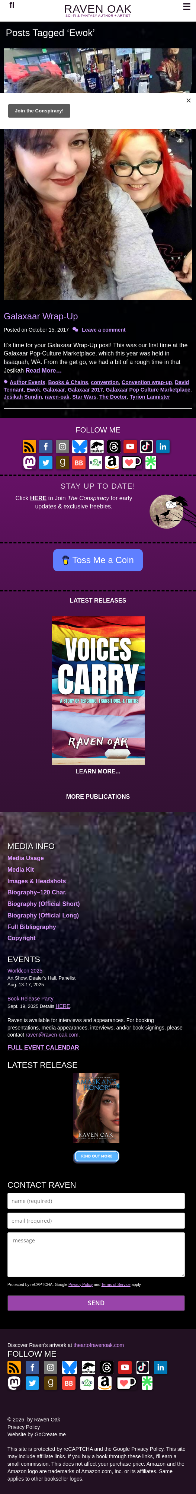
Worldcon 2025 (24, 971)
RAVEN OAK (98, 9)
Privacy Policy (80, 1284)
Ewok (33, 390)
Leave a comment (104, 330)
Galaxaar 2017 (85, 390)
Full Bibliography (31, 927)
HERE (38, 498)
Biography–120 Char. (37, 892)
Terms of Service (116, 1284)
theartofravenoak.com (99, 1345)
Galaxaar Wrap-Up (41, 316)
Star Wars (84, 397)
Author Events (27, 382)
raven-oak (57, 397)
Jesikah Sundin (23, 397)
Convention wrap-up (147, 382)
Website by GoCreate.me (36, 1434)
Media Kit (20, 869)
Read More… (44, 370)
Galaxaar (54, 390)
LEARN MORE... (98, 771)
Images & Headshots (36, 881)
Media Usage (25, 858)
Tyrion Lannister (150, 397)
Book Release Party (30, 999)
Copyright (21, 938)
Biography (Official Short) (43, 904)
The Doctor (113, 397)
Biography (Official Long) (43, 915)
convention (105, 382)
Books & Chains (68, 382)
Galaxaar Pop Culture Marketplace (148, 390)
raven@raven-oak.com (52, 1035)
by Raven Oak (43, 1420)
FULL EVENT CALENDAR (43, 1047)
